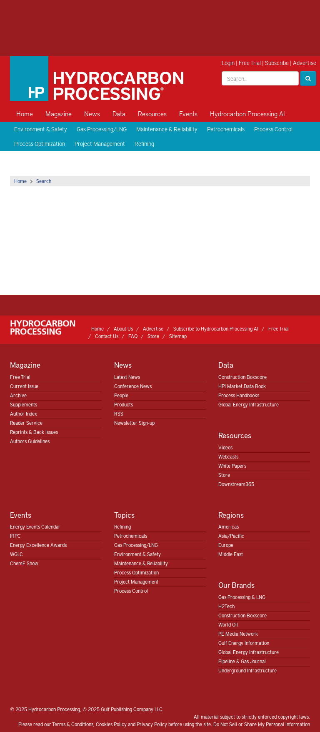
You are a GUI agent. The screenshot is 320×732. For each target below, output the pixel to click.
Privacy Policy (152, 724)
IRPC (15, 535)
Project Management (100, 144)
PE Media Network (238, 633)
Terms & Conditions (72, 724)
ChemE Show (24, 563)
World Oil (228, 624)
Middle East (230, 554)
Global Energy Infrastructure (248, 404)
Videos (225, 447)
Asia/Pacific (231, 535)
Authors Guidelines (30, 441)
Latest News (127, 377)
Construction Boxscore (242, 377)
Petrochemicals (226, 129)
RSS (118, 413)
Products (123, 404)
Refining (144, 144)
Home (24, 113)
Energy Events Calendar (35, 526)
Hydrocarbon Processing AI (247, 113)
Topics (124, 514)
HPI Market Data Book (242, 386)
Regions (231, 514)
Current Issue (24, 386)
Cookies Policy (111, 724)
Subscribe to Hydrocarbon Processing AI (215, 328)
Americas (228, 526)
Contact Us (106, 336)
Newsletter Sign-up (134, 422)
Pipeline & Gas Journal (242, 661)
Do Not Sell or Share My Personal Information (261, 724)
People (121, 395)
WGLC (16, 554)
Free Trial (250, 63)
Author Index (23, 413)
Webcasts (228, 456)
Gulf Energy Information (243, 642)
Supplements (23, 404)
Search (43, 181)
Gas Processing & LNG (241, 597)
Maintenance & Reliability (167, 129)
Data (118, 113)
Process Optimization (39, 144)
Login (228, 63)
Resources (152, 113)
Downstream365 (236, 484)
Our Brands (236, 584)
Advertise (304, 63)
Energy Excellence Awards (38, 544)
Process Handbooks (238, 395)
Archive (18, 395)
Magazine (58, 113)
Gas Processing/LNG (102, 129)
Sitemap (178, 336)
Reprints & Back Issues (34, 432)
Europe (225, 544)
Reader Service (26, 422)
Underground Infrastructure (247, 670)
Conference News (133, 386)
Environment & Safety (40, 129)
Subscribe (277, 63)
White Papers (232, 465)
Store (153, 336)
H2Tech (226, 606)
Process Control (273, 129)
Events (188, 113)
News (92, 113)
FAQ (133, 336)
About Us (123, 328)
